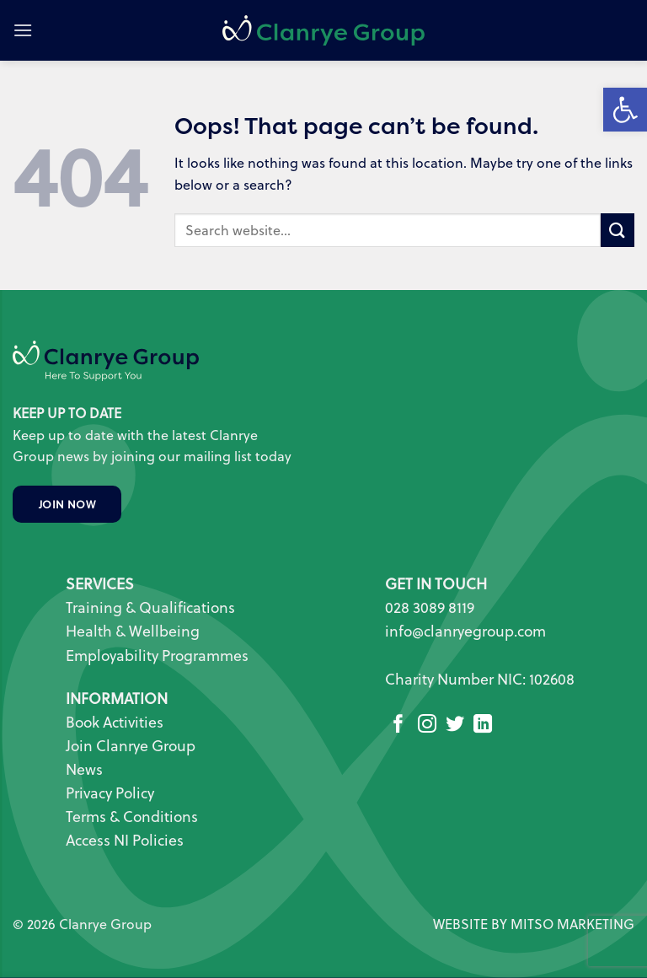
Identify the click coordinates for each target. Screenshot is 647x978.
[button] (23, 30)
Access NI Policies (126, 840)
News (84, 769)
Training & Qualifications (150, 607)
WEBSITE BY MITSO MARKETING (533, 924)
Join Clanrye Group (130, 745)
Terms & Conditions (132, 816)
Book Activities (114, 722)
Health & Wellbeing (133, 631)
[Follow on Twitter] (455, 725)
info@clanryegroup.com (465, 631)
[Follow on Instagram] (427, 725)
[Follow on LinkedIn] (482, 725)
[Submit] (617, 229)
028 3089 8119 (429, 607)
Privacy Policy (110, 792)
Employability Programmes (157, 655)
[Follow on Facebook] (398, 725)
